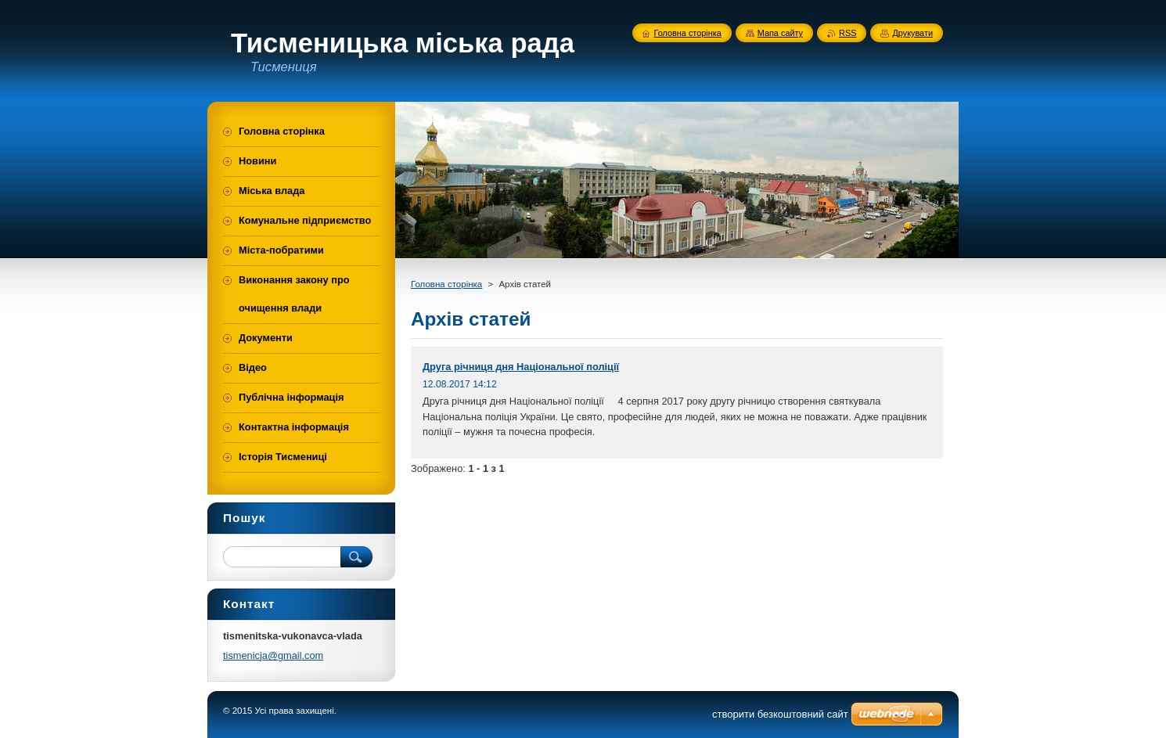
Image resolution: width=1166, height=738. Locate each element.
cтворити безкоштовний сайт (780, 714)
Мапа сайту (780, 33)
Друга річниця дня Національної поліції (521, 367)
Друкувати (912, 33)
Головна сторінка (446, 284)
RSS (847, 33)
